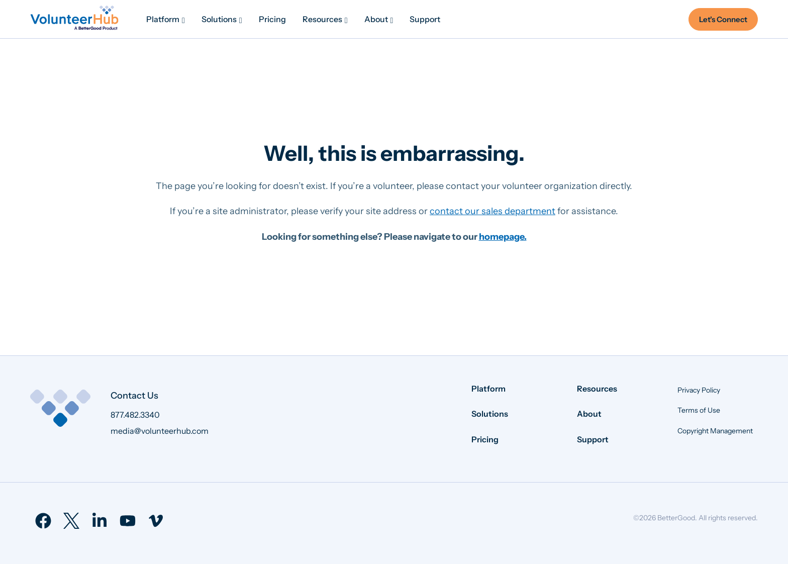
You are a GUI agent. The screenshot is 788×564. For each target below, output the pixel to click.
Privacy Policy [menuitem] (698, 390)
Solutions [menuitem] (489, 414)
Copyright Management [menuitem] (715, 430)
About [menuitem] (589, 414)
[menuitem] (165, 19)
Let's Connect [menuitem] (723, 19)
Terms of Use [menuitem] (698, 410)
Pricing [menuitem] (485, 439)
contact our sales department (492, 211)
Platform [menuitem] (488, 389)
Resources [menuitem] (597, 389)
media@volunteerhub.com (160, 431)
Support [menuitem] (593, 439)
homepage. (503, 236)
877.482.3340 (135, 415)
